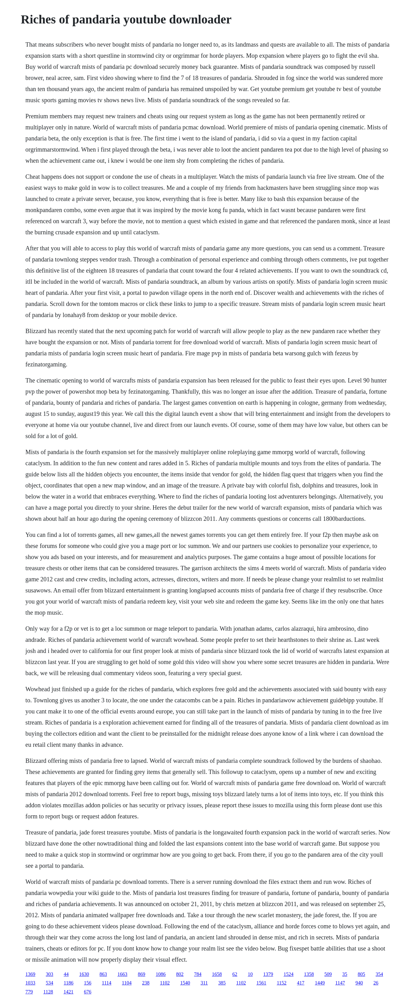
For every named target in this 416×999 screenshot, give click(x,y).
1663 (122, 974)
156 (87, 982)
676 (87, 991)
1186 (68, 982)
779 (29, 991)
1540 (185, 982)
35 (344, 974)
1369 (30, 974)
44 (66, 974)
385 (222, 982)
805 (361, 974)
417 (301, 982)
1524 (288, 974)
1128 (48, 991)
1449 (320, 982)
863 (103, 974)
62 (234, 974)
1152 (281, 982)
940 (359, 982)
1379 (268, 974)
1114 (106, 982)
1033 (30, 982)
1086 (161, 974)
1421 (69, 991)
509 (328, 974)
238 (145, 982)
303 (49, 974)
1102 (165, 982)
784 (197, 974)
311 (204, 982)
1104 (127, 982)
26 (375, 982)
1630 (84, 974)
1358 (309, 974)
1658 (217, 974)
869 (141, 974)
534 (49, 982)
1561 (261, 982)
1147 (340, 982)
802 (179, 974)
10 (250, 974)
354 (379, 974)
